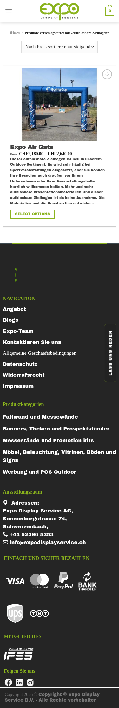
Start (15, 33)
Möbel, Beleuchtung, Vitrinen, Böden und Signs (59, 456)
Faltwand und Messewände (40, 417)
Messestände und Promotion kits (48, 440)
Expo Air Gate (31, 147)
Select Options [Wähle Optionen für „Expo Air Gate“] (32, 214)
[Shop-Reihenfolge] (59, 47)
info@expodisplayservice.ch (44, 542)
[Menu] (8, 11)
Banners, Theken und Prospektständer (56, 428)
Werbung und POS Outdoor (39, 472)
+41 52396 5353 (28, 534)
